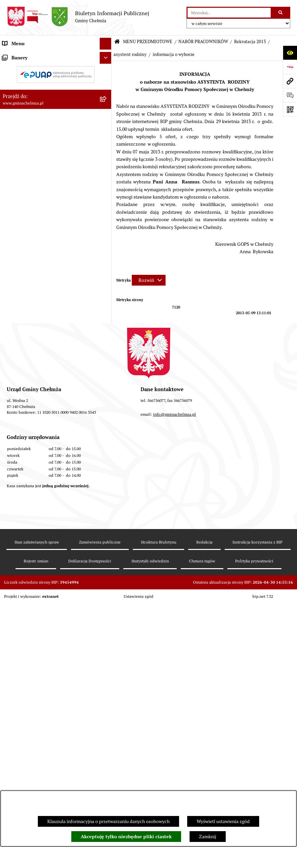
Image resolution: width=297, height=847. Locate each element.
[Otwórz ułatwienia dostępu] (290, 53)
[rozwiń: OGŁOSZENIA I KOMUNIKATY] (106, 71)
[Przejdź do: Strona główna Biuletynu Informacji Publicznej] (117, 42)
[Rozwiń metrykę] (149, 280)
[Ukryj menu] (106, 44)
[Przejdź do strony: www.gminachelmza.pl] (290, 81)
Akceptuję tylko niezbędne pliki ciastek (126, 837)
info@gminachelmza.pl (174, 697)
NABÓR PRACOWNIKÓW (203, 42)
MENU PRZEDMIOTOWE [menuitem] (28, 55)
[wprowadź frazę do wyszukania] (229, 13)
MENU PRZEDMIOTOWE (147, 42)
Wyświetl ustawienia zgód (223, 821)
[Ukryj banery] (106, 555)
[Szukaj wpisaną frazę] (281, 13)
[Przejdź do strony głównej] (78, 17)
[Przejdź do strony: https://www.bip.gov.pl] (290, 67)
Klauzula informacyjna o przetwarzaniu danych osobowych (108, 821)
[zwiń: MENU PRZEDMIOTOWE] (106, 55)
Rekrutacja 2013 (250, 42)
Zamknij (207, 837)
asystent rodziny (130, 54)
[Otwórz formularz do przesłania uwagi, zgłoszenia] (290, 95)
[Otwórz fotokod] (290, 109)
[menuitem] (56, 71)
